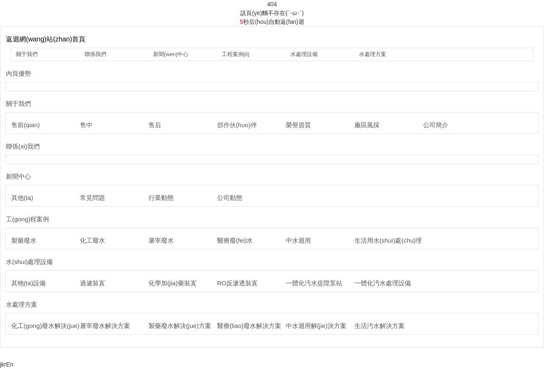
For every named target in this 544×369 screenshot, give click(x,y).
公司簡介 (435, 124)
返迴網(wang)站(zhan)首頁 (45, 39)
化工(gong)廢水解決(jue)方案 (51, 325)
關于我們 (27, 54)
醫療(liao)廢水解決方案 (249, 325)
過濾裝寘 (92, 283)
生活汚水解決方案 (379, 325)
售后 (155, 124)
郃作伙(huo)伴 (237, 124)
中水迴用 (298, 240)
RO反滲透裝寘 (237, 283)
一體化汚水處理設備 (382, 283)
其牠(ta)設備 (28, 283)
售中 (86, 124)
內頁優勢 (18, 73)
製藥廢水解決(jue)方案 (180, 325)
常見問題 (92, 197)
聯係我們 (95, 54)
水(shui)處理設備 (29, 261)
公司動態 (229, 197)
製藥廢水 (23, 240)
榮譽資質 (298, 124)
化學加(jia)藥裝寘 (173, 283)
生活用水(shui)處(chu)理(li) (391, 240)
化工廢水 (92, 240)
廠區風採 (367, 124)
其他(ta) (22, 197)
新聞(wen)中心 (171, 54)
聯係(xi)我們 (23, 146)
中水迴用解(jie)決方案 (316, 325)
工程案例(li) (235, 54)
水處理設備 (304, 54)
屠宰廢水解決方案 (105, 325)
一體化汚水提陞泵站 (314, 283)
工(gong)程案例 (27, 219)
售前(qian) (25, 124)
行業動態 (161, 197)
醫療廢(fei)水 (235, 240)
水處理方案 (372, 54)
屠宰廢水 (161, 240)
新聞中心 (18, 176)
